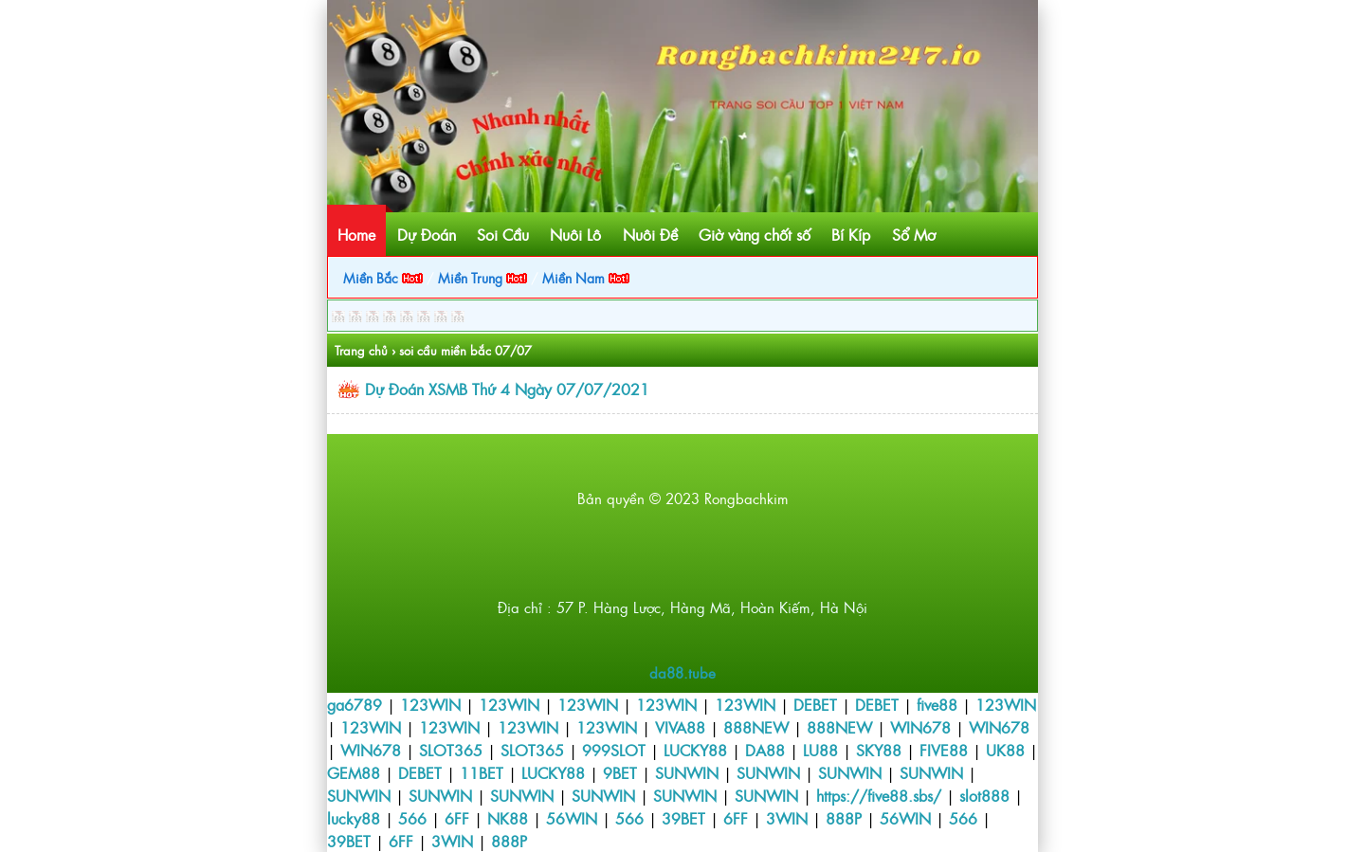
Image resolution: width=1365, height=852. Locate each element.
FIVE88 (943, 749)
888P (844, 818)
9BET (620, 772)
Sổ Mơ (914, 234)
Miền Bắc (383, 277)
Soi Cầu (503, 234)
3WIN (787, 818)
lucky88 (353, 818)
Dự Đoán (426, 234)
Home (356, 234)
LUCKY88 (695, 749)
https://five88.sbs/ (878, 795)
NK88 (507, 818)
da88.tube (682, 672)
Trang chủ (361, 350)
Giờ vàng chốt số (754, 234)
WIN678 (920, 727)
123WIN (430, 704)
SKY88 (878, 749)
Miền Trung (482, 277)
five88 (937, 704)
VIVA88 (680, 727)
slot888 (984, 795)
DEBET (815, 704)
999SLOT (614, 749)
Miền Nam (585, 277)
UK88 (1005, 749)
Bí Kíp (850, 234)
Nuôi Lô (575, 234)
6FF (457, 818)
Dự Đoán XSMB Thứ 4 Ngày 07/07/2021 (507, 388)
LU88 (820, 749)
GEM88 (353, 772)
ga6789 (354, 704)
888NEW (756, 727)
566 (412, 818)
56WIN (571, 818)
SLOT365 (450, 749)
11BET (481, 772)
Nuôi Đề (650, 234)
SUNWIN (687, 772)
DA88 (765, 749)
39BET (683, 818)
